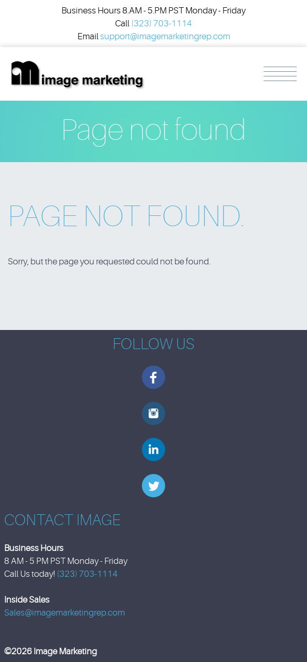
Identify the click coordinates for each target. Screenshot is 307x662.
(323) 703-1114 (161, 23)
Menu (280, 74)
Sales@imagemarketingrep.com (64, 613)
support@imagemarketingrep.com (165, 36)
